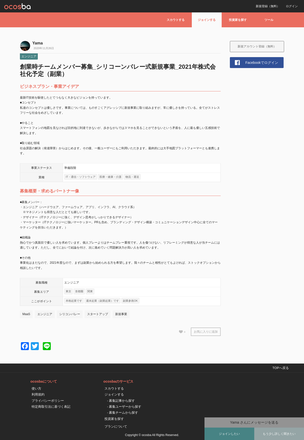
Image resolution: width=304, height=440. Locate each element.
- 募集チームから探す (122, 412)
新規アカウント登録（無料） (257, 46)
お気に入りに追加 (206, 331)
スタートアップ (97, 314)
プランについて (115, 426)
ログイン (292, 6)
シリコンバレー (69, 314)
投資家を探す (238, 20)
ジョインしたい (229, 434)
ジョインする (207, 20)
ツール (268, 20)
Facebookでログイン (261, 63)
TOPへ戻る (280, 368)
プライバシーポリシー (48, 401)
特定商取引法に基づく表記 (51, 406)
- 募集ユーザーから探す (124, 406)
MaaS (26, 314)
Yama (37, 43)
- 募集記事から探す (121, 401)
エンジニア (28, 56)
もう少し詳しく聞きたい (279, 434)
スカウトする (176, 20)
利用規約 (38, 394)
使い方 (36, 388)
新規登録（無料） (268, 6)
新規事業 (121, 314)
